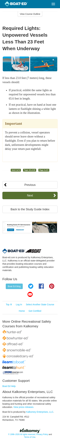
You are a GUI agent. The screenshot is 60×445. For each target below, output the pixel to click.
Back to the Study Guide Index (30, 209)
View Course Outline (30, 14)
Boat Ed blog (14, 286)
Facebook (41, 286)
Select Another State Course (40, 304)
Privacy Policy (42, 434)
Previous (30, 184)
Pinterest (51, 286)
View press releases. (23, 407)
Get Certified (35, 311)
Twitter (30, 286)
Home (22, 311)
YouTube (30, 294)
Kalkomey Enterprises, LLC (39, 412)
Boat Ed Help (9, 386)
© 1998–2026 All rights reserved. (22, 434)
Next (30, 195)
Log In (19, 304)
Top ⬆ (9, 304)
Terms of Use (29, 437)
